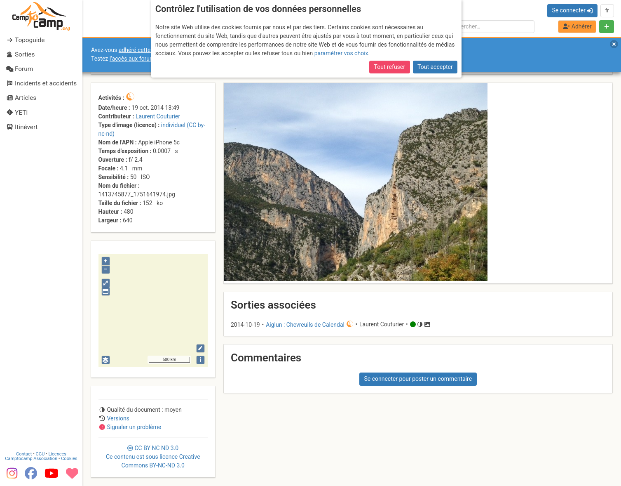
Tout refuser (389, 67)
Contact (24, 452)
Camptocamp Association (31, 457)
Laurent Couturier (158, 116)
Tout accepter (435, 67)
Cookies (69, 457)
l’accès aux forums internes (145, 58)
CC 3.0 (153, 457)
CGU (40, 452)
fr (607, 10)
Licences (57, 452)
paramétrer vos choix (341, 53)
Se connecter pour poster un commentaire (418, 378)
